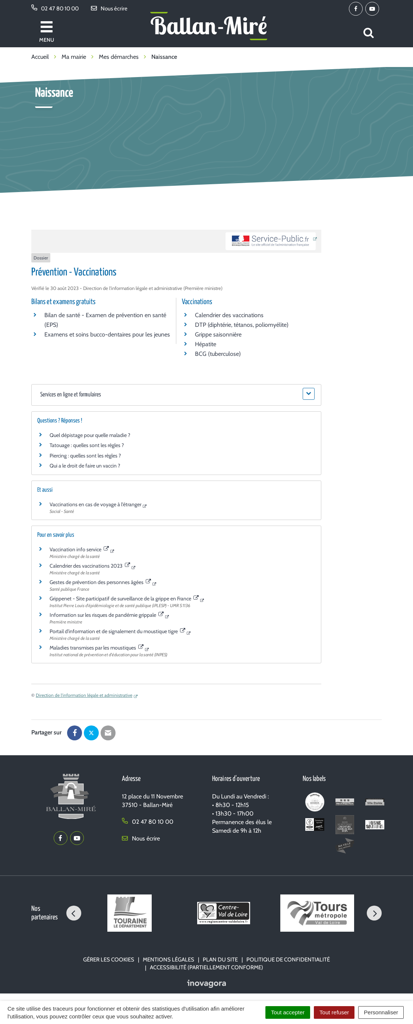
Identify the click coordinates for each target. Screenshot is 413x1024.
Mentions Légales (168, 959)
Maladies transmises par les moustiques (97, 647)
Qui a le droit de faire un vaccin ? (85, 465)
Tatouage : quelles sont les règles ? (87, 445)
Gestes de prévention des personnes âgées (100, 582)
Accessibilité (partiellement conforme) (206, 967)
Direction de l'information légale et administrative (84, 695)
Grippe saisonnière (218, 334)
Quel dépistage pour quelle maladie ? (90, 435)
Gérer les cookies (108, 959)
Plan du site (220, 959)
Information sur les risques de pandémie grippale (107, 615)
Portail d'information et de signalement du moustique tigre (117, 631)
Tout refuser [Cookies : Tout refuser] (334, 1012)
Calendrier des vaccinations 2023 (90, 565)
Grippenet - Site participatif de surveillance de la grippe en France (124, 598)
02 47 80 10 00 (147, 821)
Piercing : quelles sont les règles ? (85, 455)
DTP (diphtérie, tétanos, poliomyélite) (242, 324)
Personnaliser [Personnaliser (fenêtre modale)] (381, 1012)
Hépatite (205, 344)
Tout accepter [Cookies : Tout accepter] (288, 1012)
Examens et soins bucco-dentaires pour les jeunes (107, 334)
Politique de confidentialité (288, 959)
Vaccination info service (79, 549)
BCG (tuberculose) (218, 353)
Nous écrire (141, 838)
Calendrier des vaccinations (229, 315)
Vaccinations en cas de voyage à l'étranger (95, 504)
